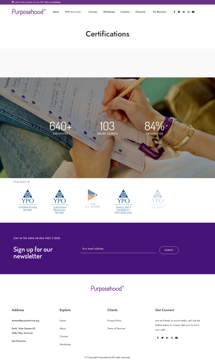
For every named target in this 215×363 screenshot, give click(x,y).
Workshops (109, 11)
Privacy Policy (114, 320)
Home (63, 320)
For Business (159, 11)
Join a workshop (52, 2)
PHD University (73, 11)
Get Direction (19, 341)
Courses (93, 11)
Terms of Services (116, 328)
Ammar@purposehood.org (25, 320)
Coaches (125, 11)
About (56, 11)
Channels (140, 11)
